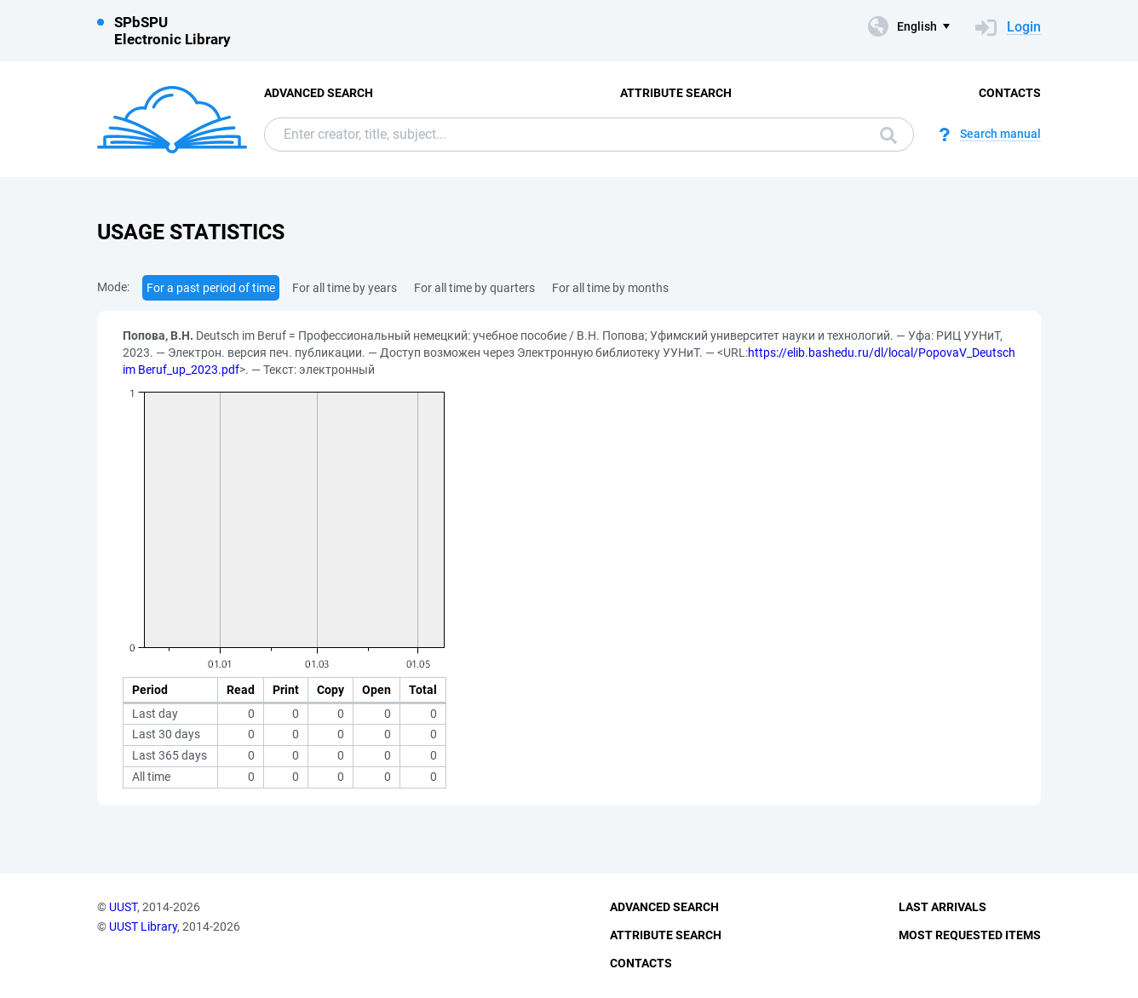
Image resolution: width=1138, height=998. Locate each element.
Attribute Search (676, 93)
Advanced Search (318, 93)
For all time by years (344, 288)
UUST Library (143, 926)
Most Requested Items (970, 935)
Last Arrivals (942, 907)
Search (888, 135)
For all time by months (610, 288)
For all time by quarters (474, 288)
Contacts (1010, 93)
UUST (123, 907)
